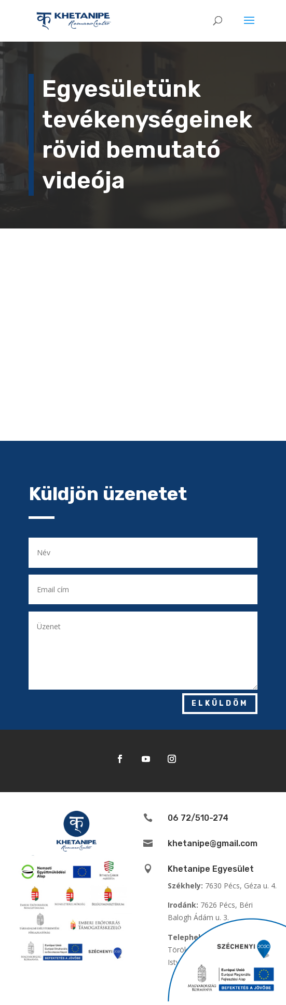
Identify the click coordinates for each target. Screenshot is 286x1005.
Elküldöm (220, 703)
